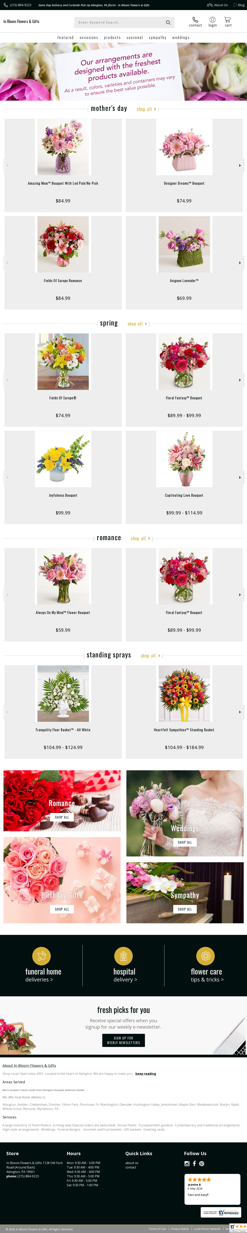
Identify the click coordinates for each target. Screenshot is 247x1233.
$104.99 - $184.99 (184, 747)
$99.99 (63, 512)
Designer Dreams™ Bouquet (184, 183)
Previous (7, 165)
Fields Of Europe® (63, 397)
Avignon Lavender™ (184, 280)
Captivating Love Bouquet (184, 495)
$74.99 (184, 200)
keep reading (145, 1073)
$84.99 (63, 200)
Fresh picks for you (124, 1017)
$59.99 (63, 630)
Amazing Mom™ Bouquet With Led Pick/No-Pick (63, 183)
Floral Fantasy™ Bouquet (184, 397)
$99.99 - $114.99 (184, 512)
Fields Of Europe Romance (63, 280)
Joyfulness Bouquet (63, 495)
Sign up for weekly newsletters (123, 1040)
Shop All (144, 108)
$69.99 (184, 298)
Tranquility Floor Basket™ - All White (63, 729)
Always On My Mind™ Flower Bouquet (63, 612)
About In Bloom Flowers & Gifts (29, 1065)
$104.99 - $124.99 (63, 747)
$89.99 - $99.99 (184, 415)
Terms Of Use (157, 1229)
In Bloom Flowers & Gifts (21, 21)
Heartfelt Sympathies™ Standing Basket (184, 729)
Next (240, 165)
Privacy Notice (180, 1229)
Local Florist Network (207, 1229)
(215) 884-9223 (20, 5)
